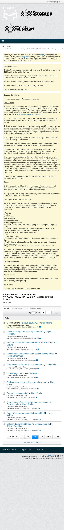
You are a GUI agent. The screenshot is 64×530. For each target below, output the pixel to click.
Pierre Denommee (15, 356)
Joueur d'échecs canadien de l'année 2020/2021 (28, 343)
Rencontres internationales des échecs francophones (30, 354)
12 (41, 436)
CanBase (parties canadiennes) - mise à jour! (27, 382)
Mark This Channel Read (32, 443)
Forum (9, 46)
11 (35, 436)
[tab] (7, 308)
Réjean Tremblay (14, 426)
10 (28, 436)
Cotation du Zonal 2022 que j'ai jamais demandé (28, 424)
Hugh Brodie (36, 393)
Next (57, 436)
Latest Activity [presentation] (18, 308)
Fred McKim (51, 365)
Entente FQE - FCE (15, 373)
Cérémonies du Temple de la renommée (24, 365)
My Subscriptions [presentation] (34, 308)
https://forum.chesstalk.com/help (29, 114)
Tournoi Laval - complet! (17, 393)
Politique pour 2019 (29, 323)
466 (49, 436)
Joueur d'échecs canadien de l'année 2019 (26, 413)
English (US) (26, 450)
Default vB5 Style (9, 450)
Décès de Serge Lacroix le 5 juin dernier (24, 332)
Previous (13, 436)
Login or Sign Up (53, 2)
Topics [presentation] (6, 308)
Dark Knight (46, 323)
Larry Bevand (33, 373)
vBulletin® (51, 455)
